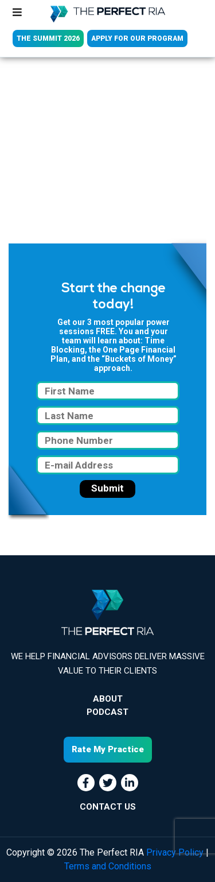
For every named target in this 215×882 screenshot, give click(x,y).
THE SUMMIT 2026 (48, 38)
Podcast (107, 712)
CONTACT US (108, 807)
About (108, 699)
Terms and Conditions (107, 866)
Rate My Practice (108, 749)
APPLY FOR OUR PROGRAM (137, 38)
